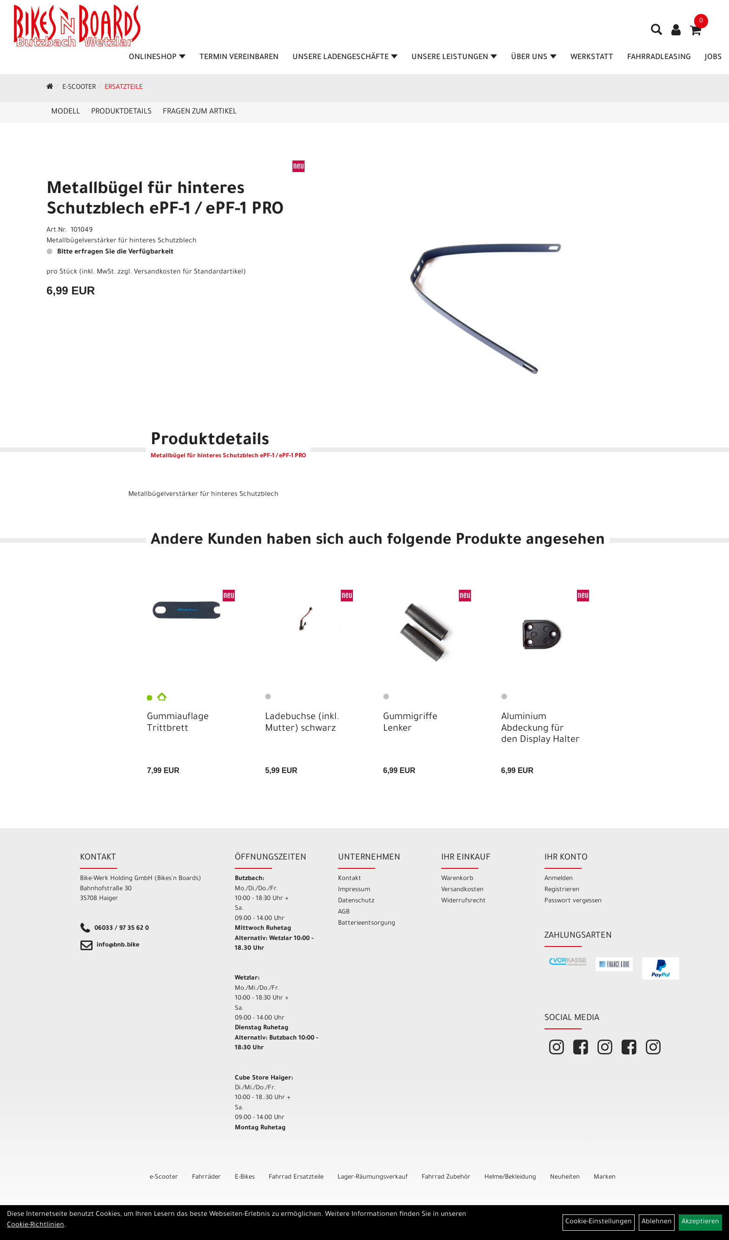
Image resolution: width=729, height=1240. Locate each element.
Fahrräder (206, 1177)
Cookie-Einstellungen (598, 1222)
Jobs (713, 57)
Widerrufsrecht (463, 901)
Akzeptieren (700, 1222)
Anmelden (558, 878)
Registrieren (561, 890)
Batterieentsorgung (366, 923)
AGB (344, 912)
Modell (65, 112)
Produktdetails (121, 112)
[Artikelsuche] (656, 33)
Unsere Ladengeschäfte (345, 57)
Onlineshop (157, 57)
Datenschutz (356, 901)
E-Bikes (245, 1177)
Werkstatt (591, 57)
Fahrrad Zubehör (446, 1177)
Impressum (354, 890)
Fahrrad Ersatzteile (296, 1177)
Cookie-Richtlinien (35, 1225)
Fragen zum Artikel (200, 112)
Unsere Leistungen (454, 57)
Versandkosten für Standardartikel (188, 272)
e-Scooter (79, 88)
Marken (605, 1177)
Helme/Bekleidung (510, 1177)
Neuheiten (565, 1177)
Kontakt (349, 878)
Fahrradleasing (659, 57)
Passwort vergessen (573, 901)
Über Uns (534, 57)
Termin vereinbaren (238, 57)
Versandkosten (462, 890)
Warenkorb (457, 878)
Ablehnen (657, 1222)
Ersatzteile (124, 88)
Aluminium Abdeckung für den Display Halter (540, 729)
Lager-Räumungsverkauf (373, 1177)
